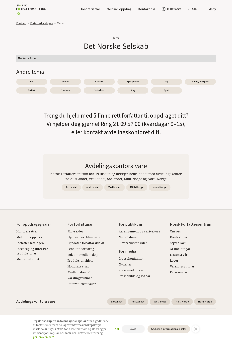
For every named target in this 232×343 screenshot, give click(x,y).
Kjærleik (99, 81)
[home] (31, 9)
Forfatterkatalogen (41, 23)
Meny (212, 9)
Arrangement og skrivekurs (139, 231)
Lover (174, 260)
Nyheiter (125, 264)
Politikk (31, 90)
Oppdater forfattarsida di (86, 243)
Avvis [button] (133, 329)
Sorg (133, 90)
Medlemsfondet (27, 259)
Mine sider (75, 231)
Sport (166, 90)
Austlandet (92, 187)
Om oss (175, 231)
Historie (65, 81)
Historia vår (179, 255)
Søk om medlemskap (83, 255)
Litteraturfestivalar (82, 284)
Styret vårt (178, 243)
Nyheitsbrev (128, 237)
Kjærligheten (133, 81)
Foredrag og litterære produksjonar (32, 251)
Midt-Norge (136, 187)
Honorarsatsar (90, 9)
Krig (166, 81)
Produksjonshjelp (80, 260)
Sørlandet (71, 187)
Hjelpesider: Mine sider (85, 237)
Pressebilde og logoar (135, 276)
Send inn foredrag (81, 249)
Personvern (178, 272)
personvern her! (43, 337)
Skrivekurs (99, 90)
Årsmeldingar (180, 249)
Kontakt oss (146, 9)
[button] (210, 9)
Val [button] (117, 329)
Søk (194, 9)
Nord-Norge (159, 187)
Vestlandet (114, 187)
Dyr (31, 81)
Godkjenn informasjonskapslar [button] (168, 329)
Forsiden (21, 23)
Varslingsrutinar (80, 278)
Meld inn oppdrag (119, 9)
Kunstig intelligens (200, 81)
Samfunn (65, 90)
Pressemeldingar (131, 270)
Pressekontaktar (131, 258)
